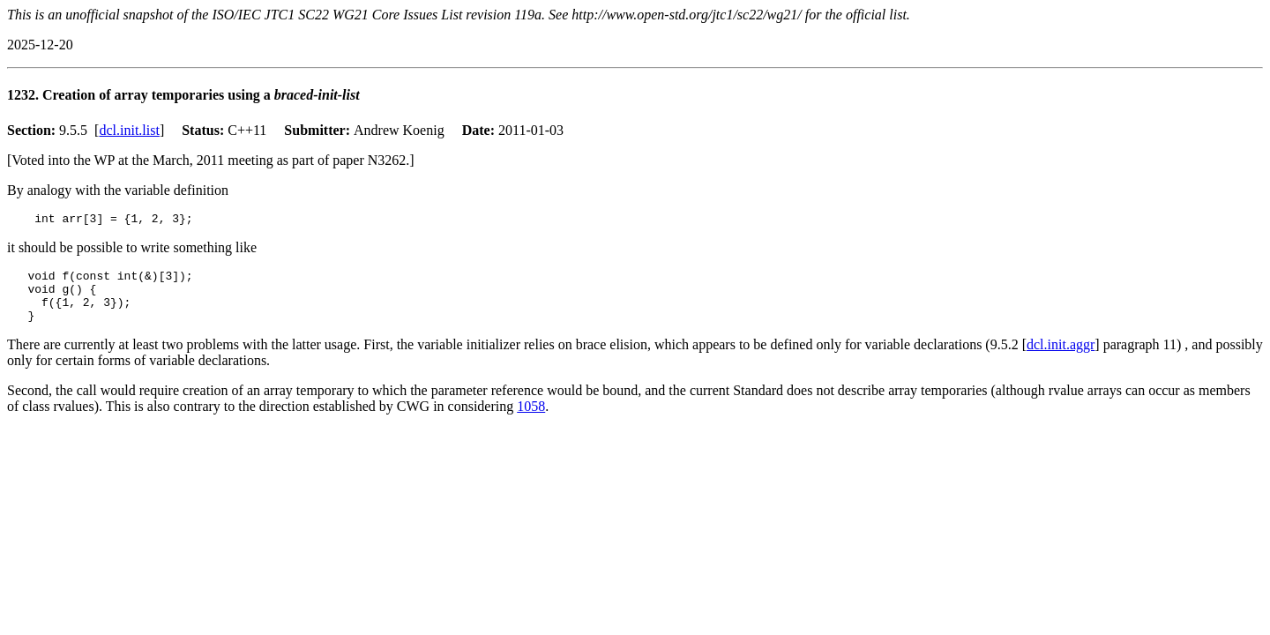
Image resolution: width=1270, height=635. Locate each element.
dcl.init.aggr (1060, 357)
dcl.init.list (129, 130)
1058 (531, 419)
